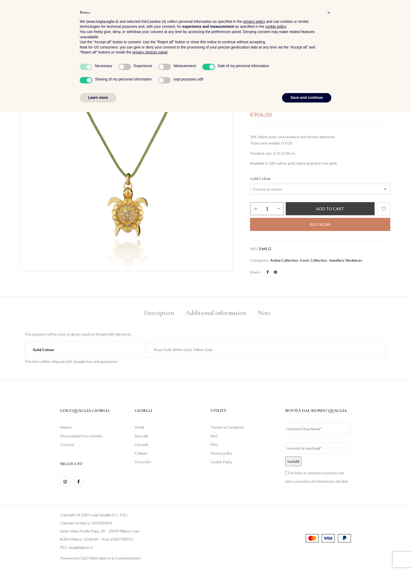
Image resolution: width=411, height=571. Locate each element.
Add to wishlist (383, 208)
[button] (386, 18)
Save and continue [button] (306, 556)
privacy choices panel (149, 511)
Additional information (216, 313)
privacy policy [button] (254, 480)
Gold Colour (260, 178)
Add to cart (330, 208)
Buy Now (320, 224)
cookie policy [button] (275, 486)
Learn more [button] (98, 556)
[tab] (159, 313)
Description (159, 313)
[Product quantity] (267, 209)
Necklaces (292, 75)
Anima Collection (284, 260)
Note (264, 313)
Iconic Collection (313, 260)
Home (254, 75)
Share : (255, 272)
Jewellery (272, 75)
